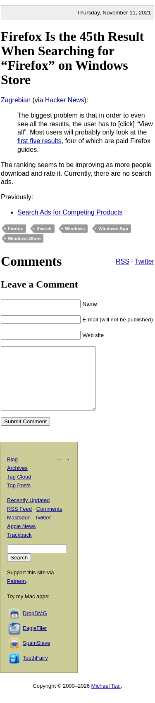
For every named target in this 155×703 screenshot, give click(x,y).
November (115, 12)
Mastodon (19, 530)
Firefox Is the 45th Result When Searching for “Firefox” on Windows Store (72, 58)
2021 (145, 12)
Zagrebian (16, 100)
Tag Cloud (19, 489)
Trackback (19, 547)
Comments (49, 521)
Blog (12, 472)
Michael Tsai (106, 698)
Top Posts (19, 498)
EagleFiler (35, 640)
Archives (17, 480)
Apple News (21, 539)
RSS (122, 261)
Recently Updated (28, 513)
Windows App (113, 228)
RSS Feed (19, 521)
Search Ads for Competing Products (69, 212)
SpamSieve (36, 655)
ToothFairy (35, 670)
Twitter (144, 261)
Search (44, 228)
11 (132, 12)
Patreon (16, 593)
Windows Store (24, 238)
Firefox (15, 228)
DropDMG (35, 626)
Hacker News (64, 100)
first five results (39, 140)
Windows (75, 228)
